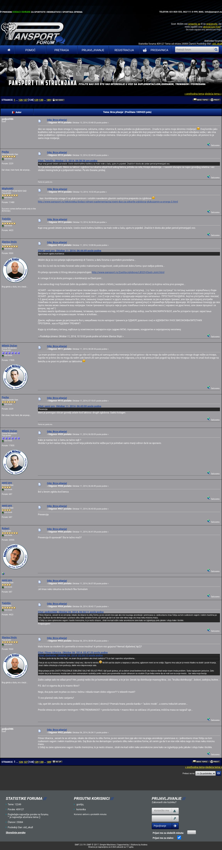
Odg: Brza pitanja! (57, 119)
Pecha (5, 151)
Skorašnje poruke (15, 832)
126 (20, 99)
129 (36, 99)
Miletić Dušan (9, 345)
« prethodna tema (194, 93)
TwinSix (6, 218)
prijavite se (194, 23)
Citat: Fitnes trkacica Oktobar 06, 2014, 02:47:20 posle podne (73, 652)
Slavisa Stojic (9, 241)
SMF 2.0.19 (80, 844)
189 (49, 99)
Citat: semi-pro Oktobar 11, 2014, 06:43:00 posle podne (69, 406)
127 (25, 99)
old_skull (217, 43)
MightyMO (8, 188)
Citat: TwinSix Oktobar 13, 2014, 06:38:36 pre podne (67, 160)
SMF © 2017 (93, 844)
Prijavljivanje (93, 50)
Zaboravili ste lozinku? (164, 802)
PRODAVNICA (154, 50)
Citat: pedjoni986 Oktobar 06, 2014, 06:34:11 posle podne (70, 611)
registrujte (211, 23)
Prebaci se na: (189, 773)
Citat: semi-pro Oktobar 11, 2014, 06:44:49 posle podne (69, 250)
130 (41, 99)
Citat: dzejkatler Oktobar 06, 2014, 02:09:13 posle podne (70, 655)
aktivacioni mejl (211, 26)
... (17, 100)
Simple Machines (108, 844)
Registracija (124, 50)
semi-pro (7, 482)
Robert (5, 528)
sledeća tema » (213, 93)
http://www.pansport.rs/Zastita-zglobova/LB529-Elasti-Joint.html (128, 272)
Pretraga (61, 50)
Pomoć (30, 50)
